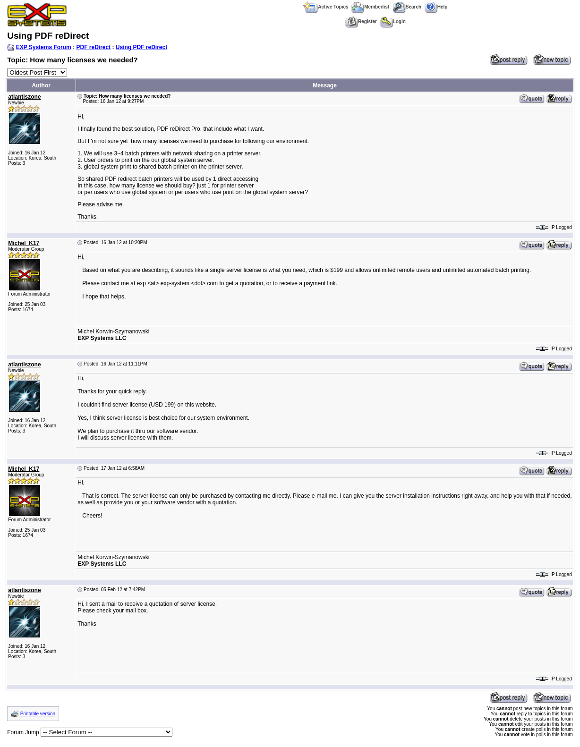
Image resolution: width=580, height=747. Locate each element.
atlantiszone (24, 96)
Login (393, 21)
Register (361, 21)
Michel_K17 (23, 243)
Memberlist (370, 6)
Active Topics (325, 6)
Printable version (37, 713)
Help (436, 6)
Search (406, 6)
